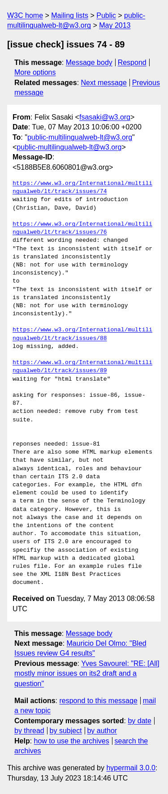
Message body (89, 62)
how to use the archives (71, 741)
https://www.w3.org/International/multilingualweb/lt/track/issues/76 (82, 228)
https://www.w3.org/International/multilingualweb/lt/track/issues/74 (82, 188)
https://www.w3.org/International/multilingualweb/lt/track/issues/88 (82, 334)
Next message (104, 82)
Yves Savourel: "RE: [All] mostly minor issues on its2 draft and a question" (86, 673)
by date (139, 721)
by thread (29, 730)
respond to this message (98, 700)
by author (102, 730)
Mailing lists (69, 15)
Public (106, 15)
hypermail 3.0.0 (130, 768)
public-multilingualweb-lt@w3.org (79, 137)
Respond (132, 62)
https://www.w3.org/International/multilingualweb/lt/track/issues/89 (82, 367)
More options (35, 72)
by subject (66, 730)
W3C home (25, 15)
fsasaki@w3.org (104, 117)
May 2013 (114, 25)
